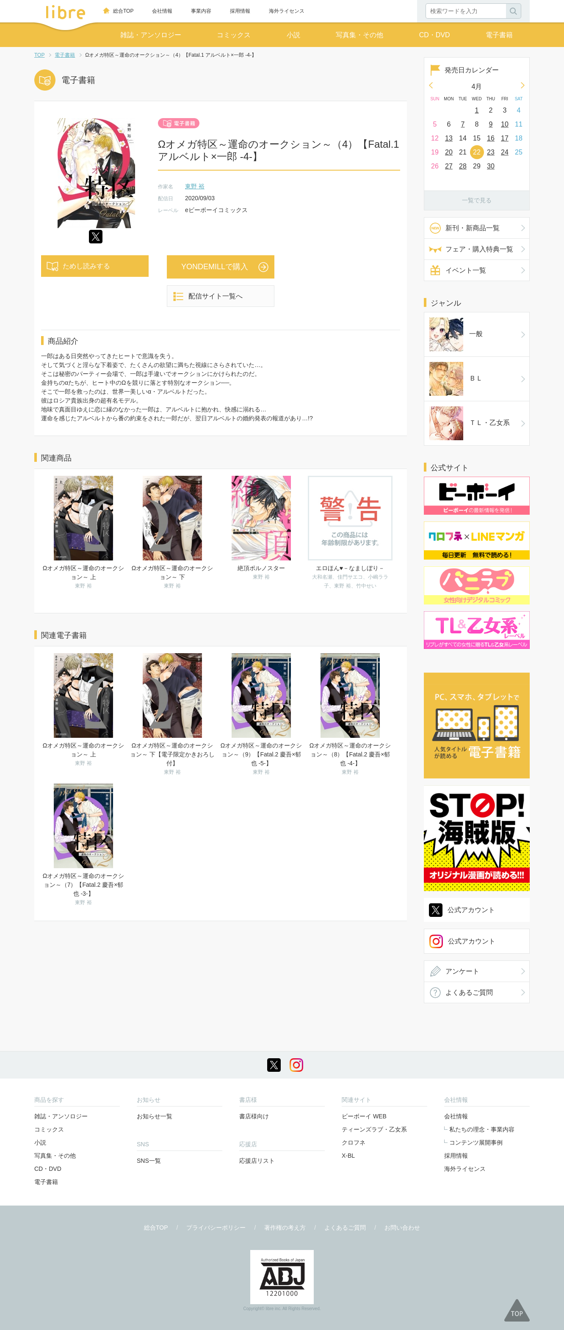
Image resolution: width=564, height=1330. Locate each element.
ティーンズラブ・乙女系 (374, 1047)
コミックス (234, 35)
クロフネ (353, 1060)
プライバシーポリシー (216, 1145)
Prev (430, 85)
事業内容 (201, 11)
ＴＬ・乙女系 (455, 365)
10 (505, 124)
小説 (293, 35)
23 (491, 152)
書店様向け (254, 1034)
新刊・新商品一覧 (472, 228)
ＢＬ (442, 344)
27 (449, 166)
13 (449, 138)
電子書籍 (499, 35)
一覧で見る (477, 200)
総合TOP (123, 11)
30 (491, 166)
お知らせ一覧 (154, 1034)
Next (523, 85)
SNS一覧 (149, 1078)
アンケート (462, 591)
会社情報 (162, 11)
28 (463, 166)
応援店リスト (257, 1078)
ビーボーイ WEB (364, 1034)
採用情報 (240, 11)
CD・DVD (434, 35)
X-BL (348, 1073)
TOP (39, 55)
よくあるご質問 (469, 612)
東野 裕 (195, 186)
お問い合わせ (402, 1145)
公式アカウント (471, 529)
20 (449, 152)
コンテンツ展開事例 (476, 1060)
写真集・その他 (359, 35)
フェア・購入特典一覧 (479, 249)
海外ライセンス (286, 11)
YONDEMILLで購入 (214, 266)
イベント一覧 (465, 270)
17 (505, 138)
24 (505, 152)
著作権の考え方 (285, 1145)
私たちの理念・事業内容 (481, 1047)
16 (491, 138)
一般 (442, 322)
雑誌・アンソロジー (150, 35)
